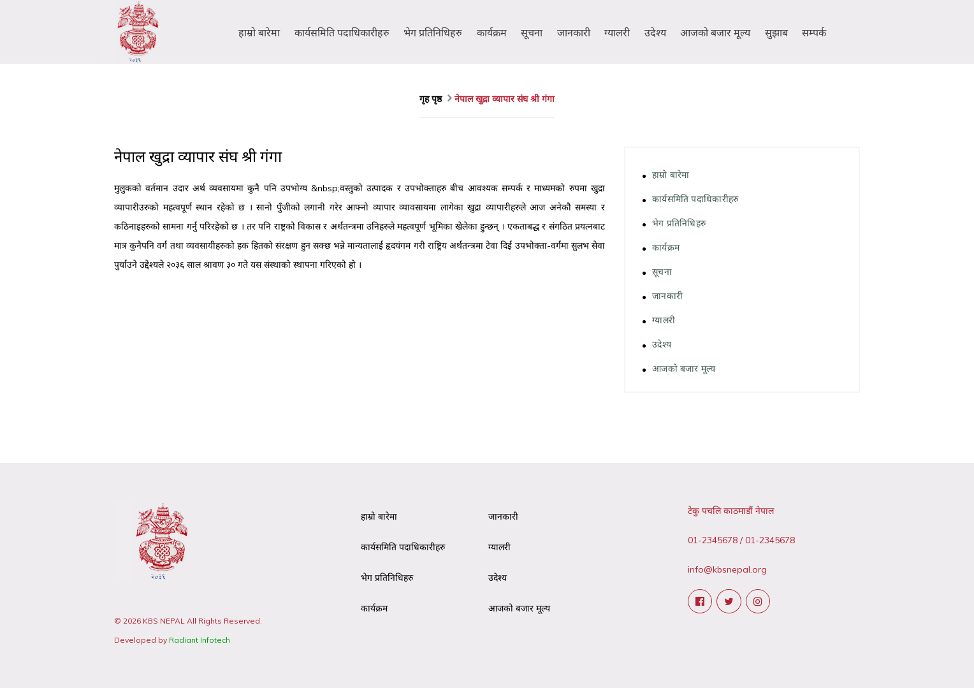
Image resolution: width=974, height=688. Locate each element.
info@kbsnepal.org (727, 569)
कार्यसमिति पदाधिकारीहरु (341, 32)
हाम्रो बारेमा (259, 32)
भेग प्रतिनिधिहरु (432, 32)
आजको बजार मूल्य (715, 32)
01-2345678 (713, 540)
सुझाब (776, 32)
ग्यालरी (617, 32)
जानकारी (573, 32)
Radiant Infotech (199, 640)
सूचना (531, 32)
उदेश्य (655, 32)
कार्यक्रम (492, 32)
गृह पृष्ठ (431, 99)
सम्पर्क (814, 32)
